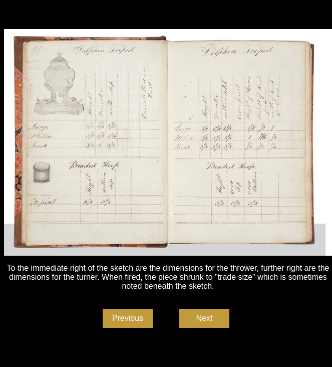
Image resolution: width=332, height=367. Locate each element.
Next (204, 318)
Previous (127, 318)
